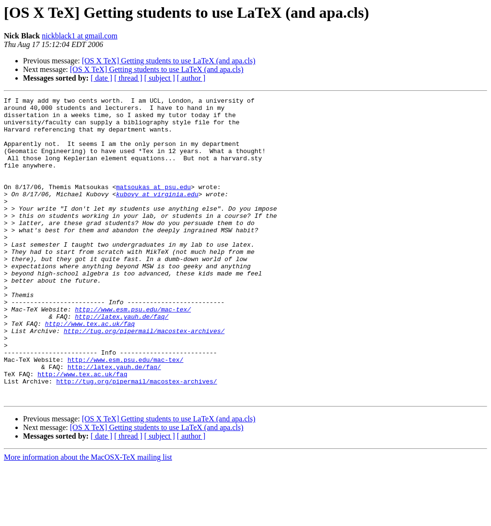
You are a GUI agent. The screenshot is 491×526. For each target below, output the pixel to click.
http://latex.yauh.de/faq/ (121, 361)
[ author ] (191, 78)
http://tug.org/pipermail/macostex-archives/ (144, 378)
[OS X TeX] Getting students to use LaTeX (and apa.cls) (169, 61)
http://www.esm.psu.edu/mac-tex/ (133, 352)
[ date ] (101, 78)
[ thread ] (128, 78)
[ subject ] (159, 78)
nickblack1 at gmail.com (79, 36)
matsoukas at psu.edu (153, 205)
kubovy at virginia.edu (157, 214)
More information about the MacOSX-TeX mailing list (88, 518)
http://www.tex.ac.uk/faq (90, 369)
